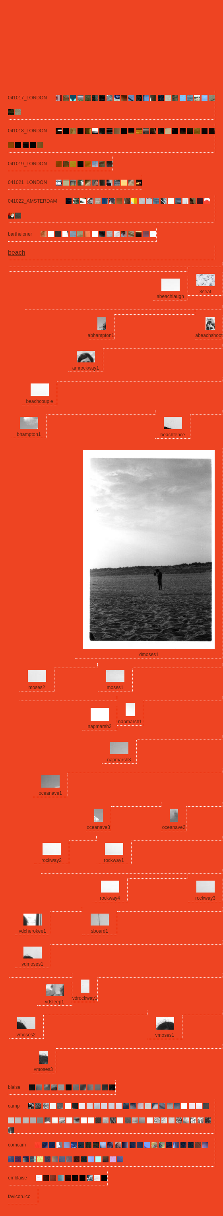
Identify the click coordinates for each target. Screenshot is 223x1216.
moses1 (115, 687)
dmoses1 (149, 654)
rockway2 (51, 860)
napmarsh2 (99, 726)
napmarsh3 (119, 760)
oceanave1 (50, 793)
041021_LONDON (27, 182)
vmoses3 (43, 1069)
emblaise (17, 1178)
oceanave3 (98, 827)
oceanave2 (174, 827)
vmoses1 (164, 1035)
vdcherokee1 (32, 931)
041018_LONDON (27, 131)
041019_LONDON (27, 164)
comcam (17, 1145)
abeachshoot (209, 335)
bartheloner (20, 234)
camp (13, 1106)
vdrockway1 (84, 998)
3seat (205, 291)
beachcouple (39, 401)
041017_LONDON (27, 98)
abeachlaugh (170, 296)
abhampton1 (101, 335)
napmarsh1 (130, 721)
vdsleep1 (54, 1002)
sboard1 (99, 931)
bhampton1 (29, 434)
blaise (14, 1087)
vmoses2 (25, 1035)
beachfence (172, 435)
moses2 (36, 687)
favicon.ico (19, 1196)
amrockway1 (85, 368)
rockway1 (114, 860)
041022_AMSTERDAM (32, 201)
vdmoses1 (32, 964)
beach (16, 252)
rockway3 (205, 898)
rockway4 (110, 898)
